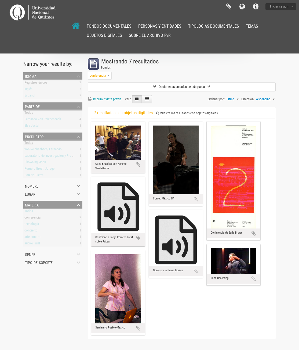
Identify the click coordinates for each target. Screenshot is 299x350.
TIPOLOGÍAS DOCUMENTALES (213, 26)
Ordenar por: (216, 99)
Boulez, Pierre (33, 176)
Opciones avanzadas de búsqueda (182, 87)
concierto (31, 231)
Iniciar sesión (279, 6)
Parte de (32, 106)
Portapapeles (228, 6)
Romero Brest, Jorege (39, 169)
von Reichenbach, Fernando (43, 150)
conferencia (32, 218)
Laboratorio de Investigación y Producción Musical (59, 157)
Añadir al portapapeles (138, 164)
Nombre (31, 186)
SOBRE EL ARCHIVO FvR (150, 35)
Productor (34, 136)
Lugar (30, 194)
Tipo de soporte (39, 262)
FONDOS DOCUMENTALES (109, 26)
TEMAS (252, 26)
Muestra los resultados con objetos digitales (187, 113)
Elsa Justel (31, 126)
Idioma (242, 6)
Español (29, 96)
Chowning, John (35, 163)
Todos (28, 114)
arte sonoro (32, 238)
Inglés (28, 90)
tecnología (31, 225)
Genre (30, 254)
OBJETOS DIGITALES (104, 35)
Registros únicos (36, 83)
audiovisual (32, 244)
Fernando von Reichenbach (42, 120)
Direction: (247, 99)
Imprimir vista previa (104, 99)
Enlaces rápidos (255, 6)
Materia (32, 204)
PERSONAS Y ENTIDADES (159, 26)
